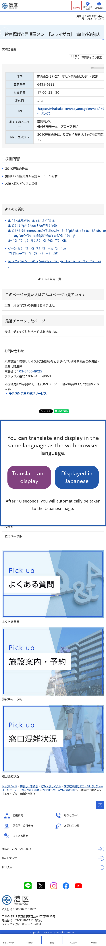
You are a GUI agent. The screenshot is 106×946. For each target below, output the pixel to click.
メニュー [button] (73, 943)
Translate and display (29, 477)
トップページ (9, 786)
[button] (76, 5)
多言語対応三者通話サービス (28, 393)
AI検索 (94, 942)
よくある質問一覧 (49, 279)
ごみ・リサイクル (51, 786)
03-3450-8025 (30, 371)
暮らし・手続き (29, 786)
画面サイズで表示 (92, 57)
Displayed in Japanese (76, 477)
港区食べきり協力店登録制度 (59, 790)
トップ (8, 943)
